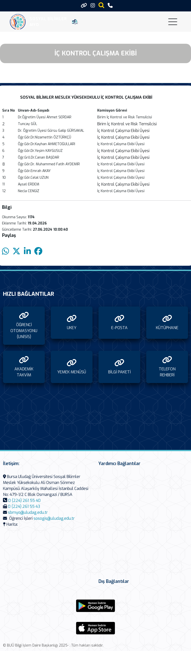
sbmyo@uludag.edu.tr (28, 512)
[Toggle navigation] (172, 21)
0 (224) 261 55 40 (24, 500)
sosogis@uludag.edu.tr (54, 518)
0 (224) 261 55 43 (24, 506)
